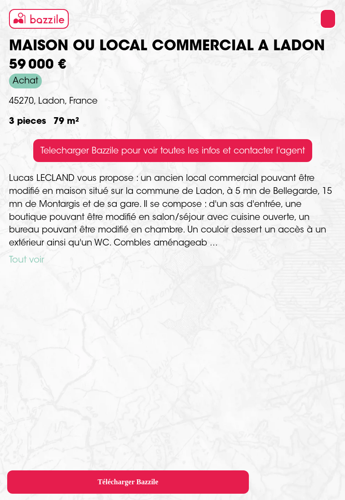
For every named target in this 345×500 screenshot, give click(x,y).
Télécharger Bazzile (127, 482)
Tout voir (26, 260)
